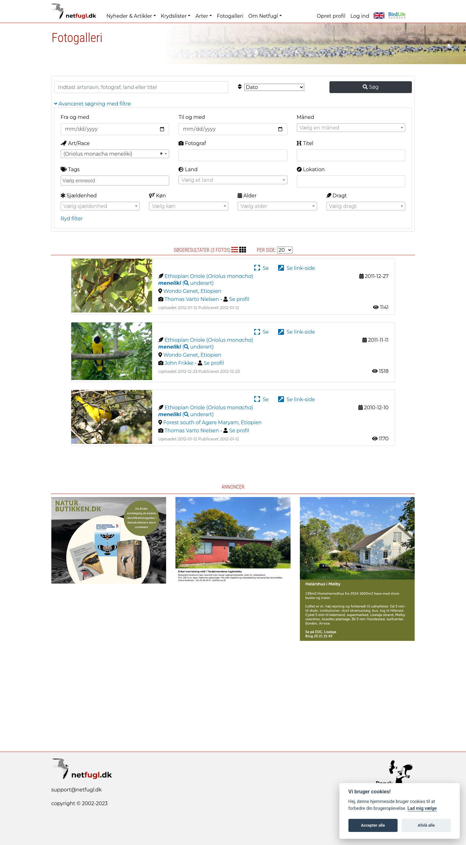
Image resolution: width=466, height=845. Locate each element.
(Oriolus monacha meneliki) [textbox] (98, 154)
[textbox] (351, 128)
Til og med (192, 117)
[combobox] (351, 127)
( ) (186, 283)
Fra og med (75, 117)
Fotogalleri (230, 16)
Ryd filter (72, 219)
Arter (201, 16)
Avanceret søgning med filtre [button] (92, 104)
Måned (305, 117)
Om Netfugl (263, 16)
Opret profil (331, 16)
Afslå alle (426, 825)
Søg (371, 87)
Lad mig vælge (422, 808)
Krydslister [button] (174, 16)
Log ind (359, 16)
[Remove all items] (160, 154)
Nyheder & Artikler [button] (129, 16)
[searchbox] (116, 180)
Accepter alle (373, 825)
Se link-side (296, 268)
